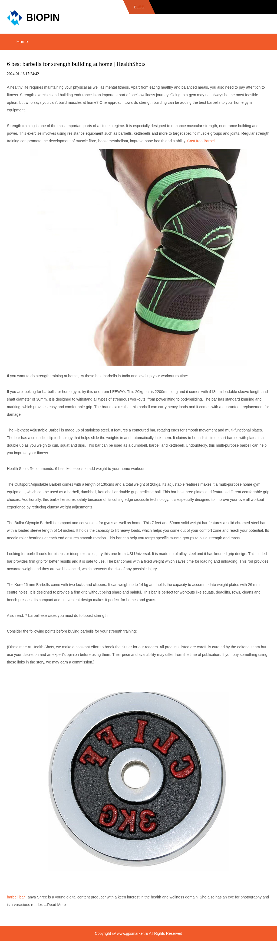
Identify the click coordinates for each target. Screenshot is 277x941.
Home (22, 41)
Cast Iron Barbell (201, 141)
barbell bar (16, 897)
